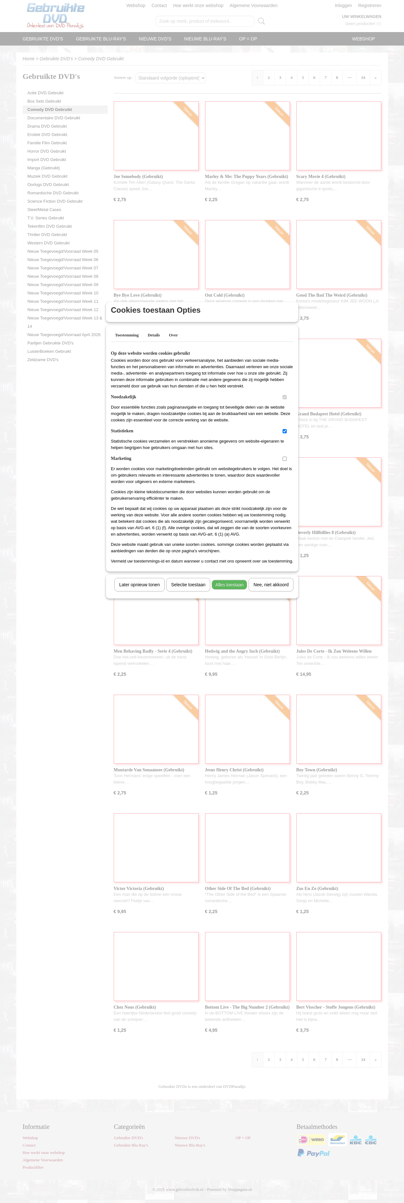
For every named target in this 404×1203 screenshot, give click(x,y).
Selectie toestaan (188, 593)
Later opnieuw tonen (139, 593)
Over (173, 343)
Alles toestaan (229, 593)
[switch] (285, 405)
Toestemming (127, 343)
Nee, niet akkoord (271, 593)
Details (154, 343)
